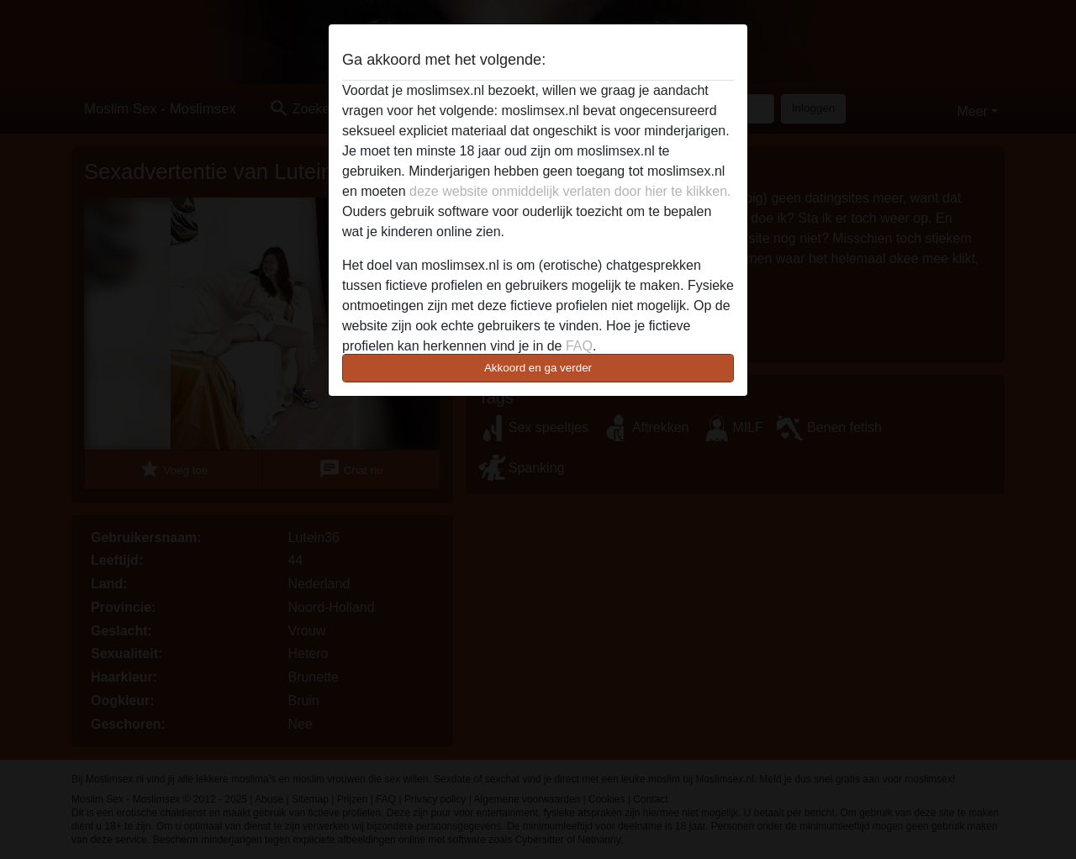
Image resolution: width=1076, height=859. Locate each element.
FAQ (579, 346)
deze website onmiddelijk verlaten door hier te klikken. (570, 191)
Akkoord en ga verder (538, 367)
